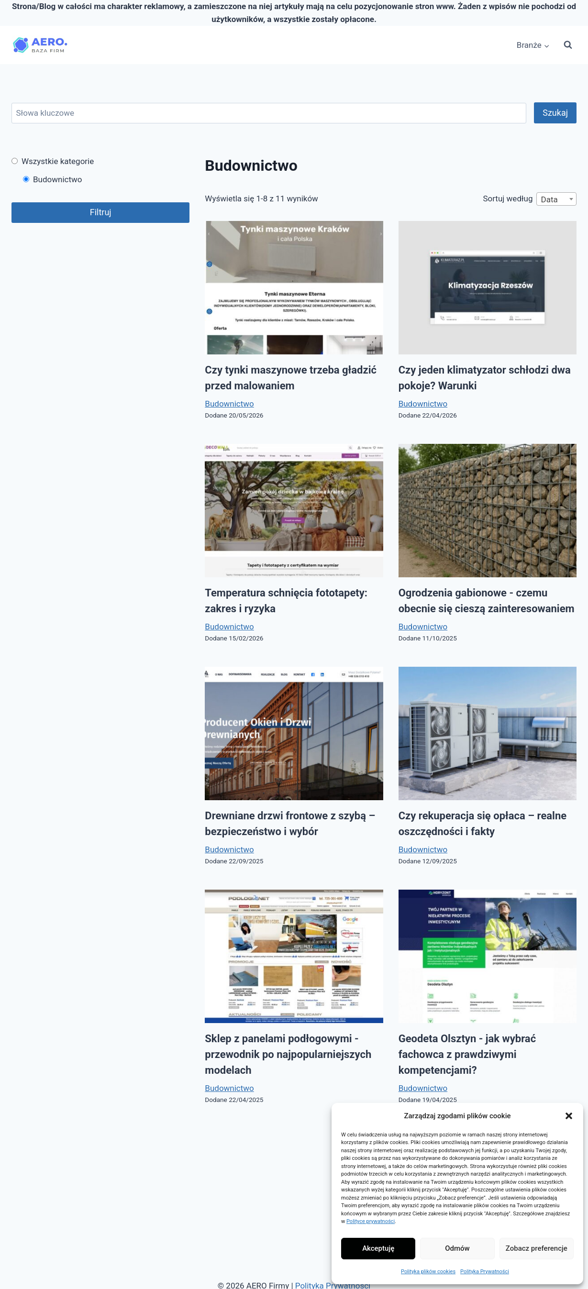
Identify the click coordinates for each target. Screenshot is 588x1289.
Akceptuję (378, 1248)
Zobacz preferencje (536, 1248)
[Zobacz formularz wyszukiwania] (568, 45)
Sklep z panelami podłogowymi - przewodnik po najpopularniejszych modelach (288, 1054)
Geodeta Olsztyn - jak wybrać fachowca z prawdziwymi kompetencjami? (467, 1054)
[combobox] (556, 199)
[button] (569, 1116)
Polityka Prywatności (484, 1271)
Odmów (457, 1248)
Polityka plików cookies (428, 1271)
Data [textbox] (549, 199)
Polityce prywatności (370, 1221)
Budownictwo (229, 403)
